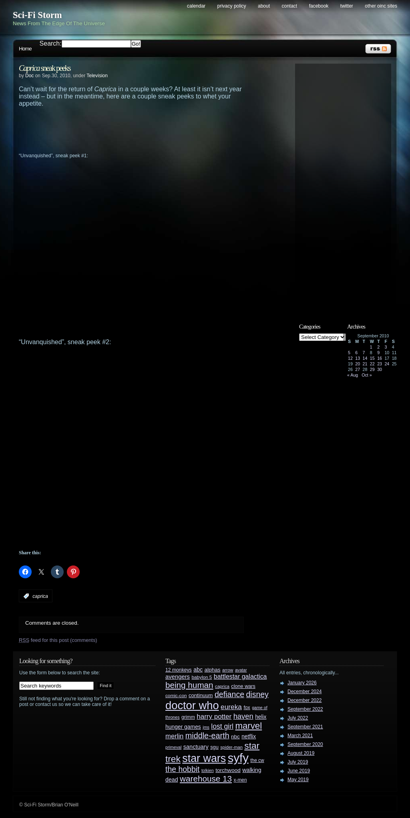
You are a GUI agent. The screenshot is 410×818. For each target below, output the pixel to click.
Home (25, 49)
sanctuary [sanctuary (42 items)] (196, 747)
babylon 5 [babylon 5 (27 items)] (201, 677)
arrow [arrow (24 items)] (227, 670)
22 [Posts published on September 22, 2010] (372, 363)
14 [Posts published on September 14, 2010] (365, 358)
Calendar (196, 6)
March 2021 (300, 735)
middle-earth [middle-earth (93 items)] (207, 735)
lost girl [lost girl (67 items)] (222, 726)
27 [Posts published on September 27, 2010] (357, 369)
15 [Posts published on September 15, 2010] (372, 358)
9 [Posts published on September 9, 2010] (378, 352)
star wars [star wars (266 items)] (204, 758)
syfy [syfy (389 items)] (238, 757)
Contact (289, 6)
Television (97, 75)
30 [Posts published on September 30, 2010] (379, 369)
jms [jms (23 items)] (206, 727)
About (264, 6)
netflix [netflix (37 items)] (248, 737)
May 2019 (298, 779)
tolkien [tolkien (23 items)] (207, 770)
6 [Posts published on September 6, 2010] (356, 352)
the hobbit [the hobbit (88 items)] (182, 769)
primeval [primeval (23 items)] (173, 747)
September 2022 (305, 709)
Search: (51, 43)
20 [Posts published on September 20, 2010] (357, 363)
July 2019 (297, 762)
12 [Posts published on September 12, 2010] (350, 358)
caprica (40, 596)
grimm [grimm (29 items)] (188, 717)
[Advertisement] (147, 129)
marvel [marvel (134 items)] (248, 726)
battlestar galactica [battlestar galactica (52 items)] (240, 676)
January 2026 (302, 683)
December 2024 (304, 691)
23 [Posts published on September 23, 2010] (379, 363)
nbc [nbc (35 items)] (235, 737)
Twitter (346, 6)
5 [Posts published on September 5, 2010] (349, 352)
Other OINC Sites (381, 6)
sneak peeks (44, 68)
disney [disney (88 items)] (257, 694)
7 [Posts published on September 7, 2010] (364, 352)
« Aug (352, 375)
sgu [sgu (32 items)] (214, 747)
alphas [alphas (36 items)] (213, 670)
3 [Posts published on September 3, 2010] (385, 347)
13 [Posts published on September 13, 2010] (357, 358)
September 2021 (305, 727)
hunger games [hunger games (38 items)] (183, 727)
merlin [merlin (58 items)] (174, 736)
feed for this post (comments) (58, 640)
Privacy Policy (231, 6)
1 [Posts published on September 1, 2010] (371, 347)
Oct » (367, 375)
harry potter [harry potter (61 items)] (214, 716)
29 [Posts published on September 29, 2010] (372, 369)
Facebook (319, 6)
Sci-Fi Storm (37, 15)
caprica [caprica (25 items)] (222, 686)
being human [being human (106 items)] (189, 685)
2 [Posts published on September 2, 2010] (378, 347)
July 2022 (297, 718)
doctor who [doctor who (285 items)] (192, 705)
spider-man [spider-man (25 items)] (231, 747)
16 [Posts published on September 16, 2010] (379, 358)
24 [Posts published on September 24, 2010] (386, 363)
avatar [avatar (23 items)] (241, 670)
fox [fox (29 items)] (246, 707)
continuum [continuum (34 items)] (201, 695)
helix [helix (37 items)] (260, 717)
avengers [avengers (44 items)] (177, 677)
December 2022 (304, 700)
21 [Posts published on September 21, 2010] (365, 363)
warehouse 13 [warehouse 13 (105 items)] (206, 778)
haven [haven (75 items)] (243, 716)
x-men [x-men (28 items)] (240, 780)
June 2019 (298, 771)
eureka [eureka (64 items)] (231, 707)
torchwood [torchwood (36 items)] (228, 770)
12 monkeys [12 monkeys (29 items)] (178, 670)
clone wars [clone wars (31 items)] (243, 686)
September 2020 (305, 744)
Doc (29, 75)
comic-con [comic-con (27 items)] (176, 695)
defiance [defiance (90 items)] (229, 694)
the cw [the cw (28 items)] (257, 760)
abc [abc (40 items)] (198, 669)
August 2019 (300, 753)
